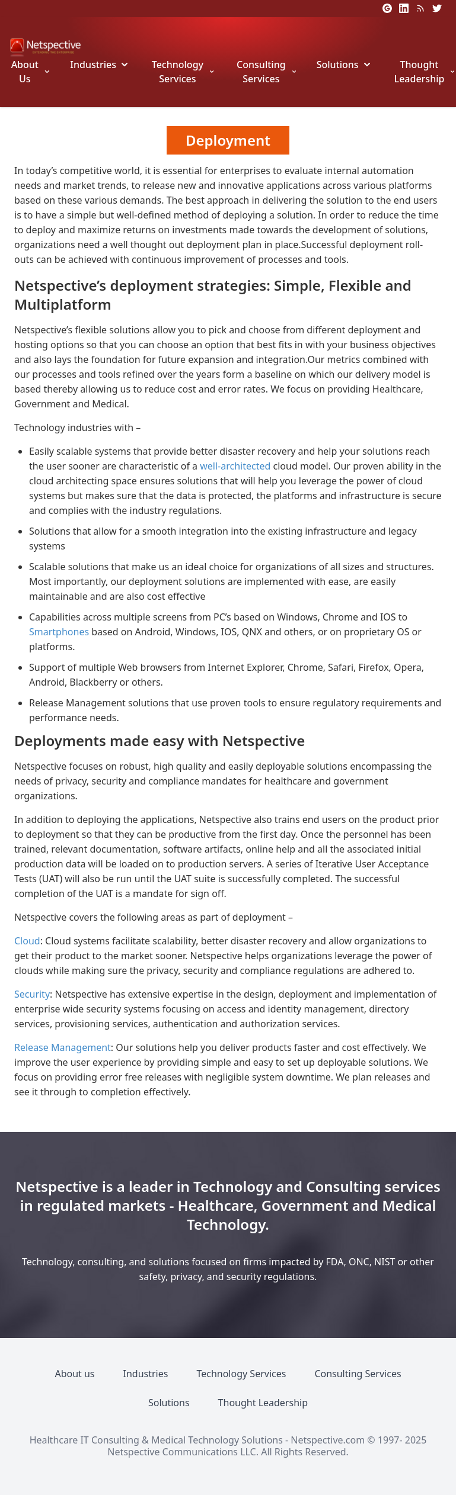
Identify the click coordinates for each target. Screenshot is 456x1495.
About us (74, 1373)
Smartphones (59, 631)
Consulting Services (261, 71)
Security (32, 994)
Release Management (62, 1047)
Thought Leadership (419, 71)
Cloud (27, 940)
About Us (25, 71)
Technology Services (177, 71)
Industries (93, 64)
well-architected (235, 465)
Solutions (338, 64)
